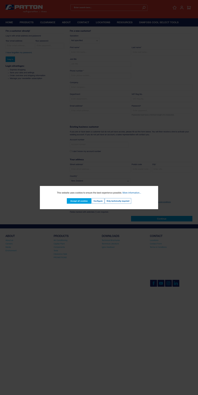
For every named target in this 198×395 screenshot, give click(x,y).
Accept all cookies (79, 201)
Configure (98, 201)
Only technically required (118, 201)
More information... (132, 193)
